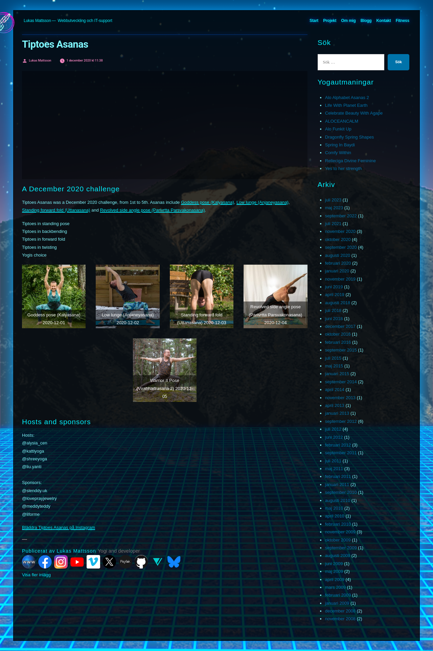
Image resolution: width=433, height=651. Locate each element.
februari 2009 (338, 595)
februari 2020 (338, 263)
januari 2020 (337, 270)
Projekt (329, 20)
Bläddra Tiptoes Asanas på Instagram (58, 527)
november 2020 (340, 231)
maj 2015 (334, 365)
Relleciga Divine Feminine (350, 160)
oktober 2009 (338, 539)
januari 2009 (337, 603)
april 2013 (334, 405)
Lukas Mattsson (37, 20)
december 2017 (340, 326)
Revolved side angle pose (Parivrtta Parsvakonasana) (152, 210)
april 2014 (334, 389)
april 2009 (334, 579)
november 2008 (340, 618)
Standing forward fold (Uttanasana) (56, 210)
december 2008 (340, 610)
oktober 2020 (338, 239)
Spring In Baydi (340, 144)
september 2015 (341, 350)
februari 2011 (338, 476)
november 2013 (340, 397)
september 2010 (341, 492)
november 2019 (340, 279)
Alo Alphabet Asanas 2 (347, 97)
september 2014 (341, 381)
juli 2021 (333, 223)
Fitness (402, 20)
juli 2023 (333, 199)
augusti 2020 (337, 255)
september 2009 (341, 547)
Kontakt (384, 20)
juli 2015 (333, 358)
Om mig (348, 20)
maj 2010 (334, 508)
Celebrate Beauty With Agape (354, 113)
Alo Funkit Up (338, 128)
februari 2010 (338, 524)
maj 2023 (334, 207)
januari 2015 (337, 373)
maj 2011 (334, 468)
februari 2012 (338, 445)
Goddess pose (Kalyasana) (207, 202)
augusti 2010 (337, 500)
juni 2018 (334, 318)
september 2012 (341, 421)
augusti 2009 (337, 555)
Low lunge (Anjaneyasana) (262, 202)
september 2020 (341, 247)
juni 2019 (334, 286)
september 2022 (341, 215)
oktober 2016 (338, 334)
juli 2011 (333, 460)
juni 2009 (334, 563)
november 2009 (340, 531)
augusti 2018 (337, 302)
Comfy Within (338, 152)
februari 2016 (338, 342)
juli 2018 (333, 310)
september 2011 (341, 452)
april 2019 (334, 294)
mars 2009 (335, 587)
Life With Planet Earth (346, 105)
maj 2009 (334, 571)
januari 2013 (337, 413)
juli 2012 (333, 429)
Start (314, 20)
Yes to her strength (343, 168)
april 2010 (334, 516)
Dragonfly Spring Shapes (349, 137)
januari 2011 (337, 484)
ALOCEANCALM (341, 121)
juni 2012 (334, 437)
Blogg (366, 20)
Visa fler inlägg (36, 574)
